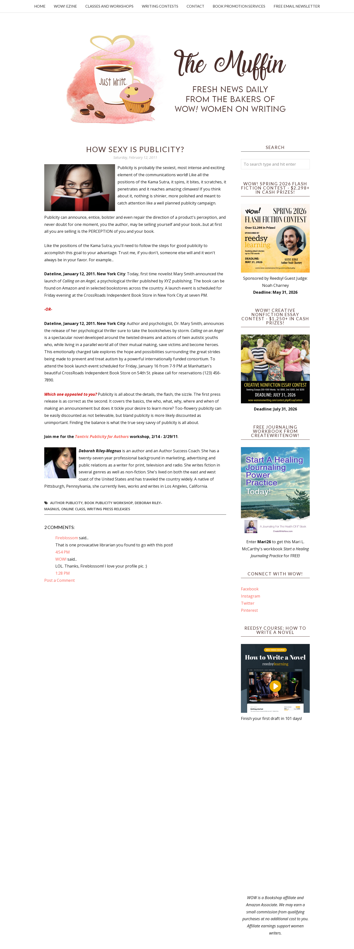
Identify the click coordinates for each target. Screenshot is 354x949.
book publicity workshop (109, 502)
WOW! (60, 559)
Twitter (247, 603)
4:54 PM (62, 552)
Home (39, 6)
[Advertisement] (275, 808)
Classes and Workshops (109, 6)
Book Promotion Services (239, 6)
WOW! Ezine (65, 6)
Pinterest (249, 610)
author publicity (66, 502)
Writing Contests (160, 6)
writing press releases (108, 509)
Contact (195, 6)
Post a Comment (59, 580)
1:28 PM (62, 573)
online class (73, 509)
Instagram (250, 596)
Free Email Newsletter (297, 6)
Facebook (250, 589)
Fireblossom (66, 537)
